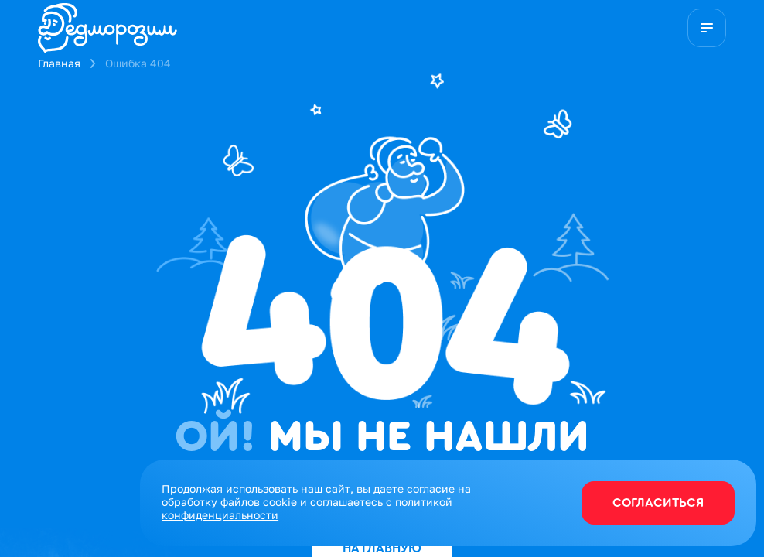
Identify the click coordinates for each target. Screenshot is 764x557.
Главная (59, 63)
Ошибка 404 (138, 63)
